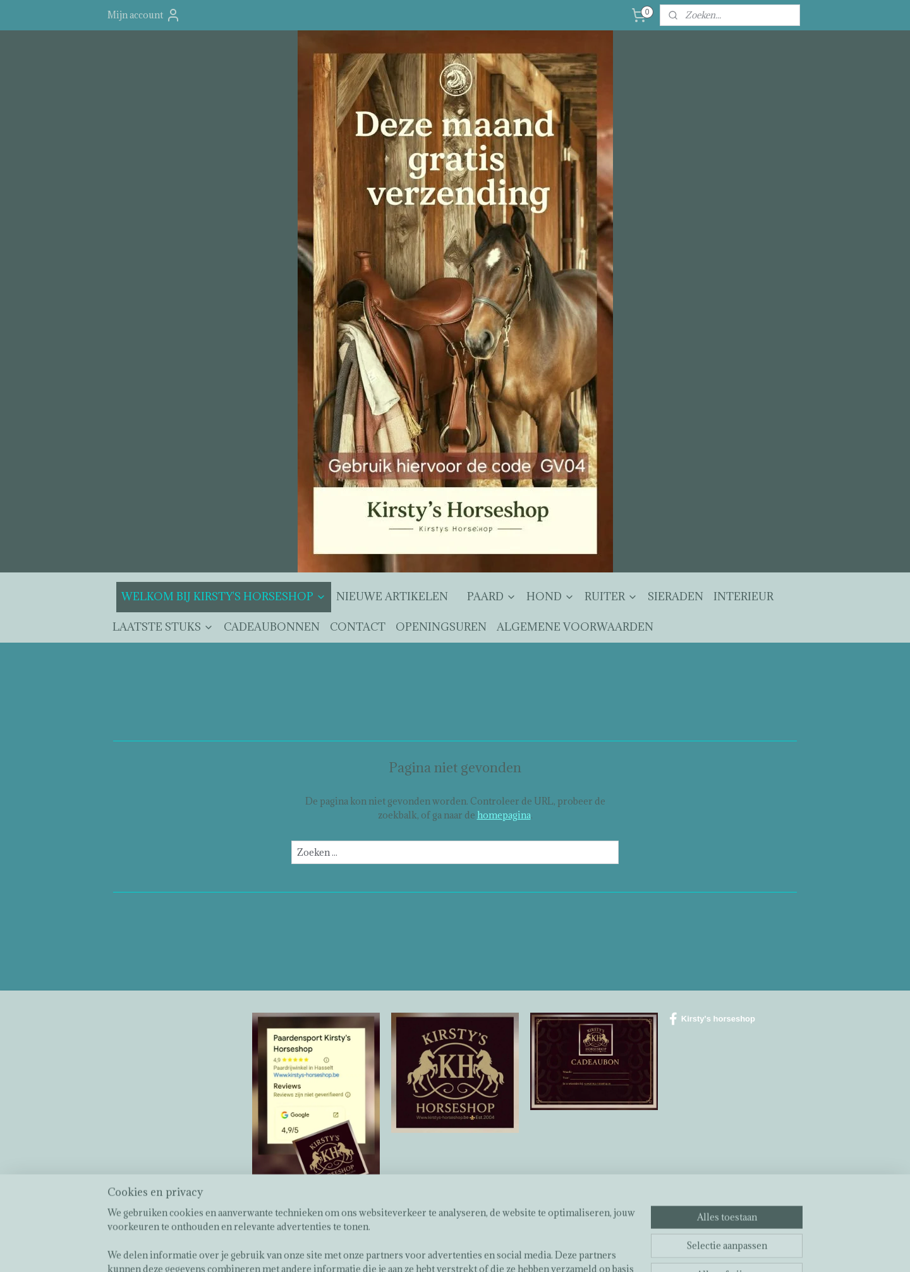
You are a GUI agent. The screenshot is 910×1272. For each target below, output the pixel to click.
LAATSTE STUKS (163, 627)
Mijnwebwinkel (595, 1249)
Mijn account (144, 15)
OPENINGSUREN (441, 627)
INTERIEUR (743, 596)
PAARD (491, 596)
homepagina (504, 815)
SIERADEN (675, 596)
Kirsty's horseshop (712, 1019)
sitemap (423, 1249)
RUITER (611, 596)
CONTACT (357, 627)
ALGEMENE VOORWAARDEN (575, 627)
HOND (550, 596)
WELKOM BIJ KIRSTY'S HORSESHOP (223, 596)
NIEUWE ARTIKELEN (392, 596)
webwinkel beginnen (489, 1249)
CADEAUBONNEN (272, 627)
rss (446, 1249)
